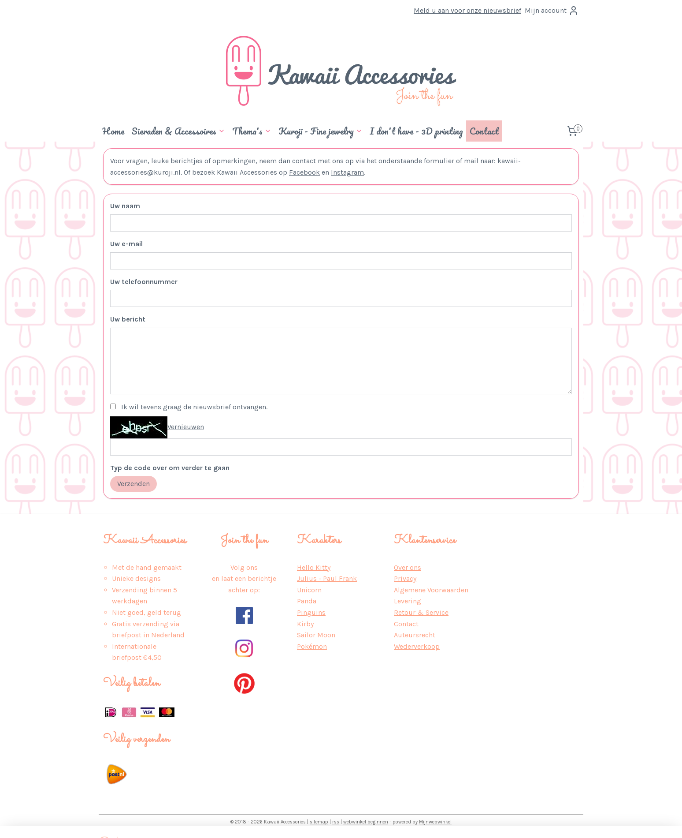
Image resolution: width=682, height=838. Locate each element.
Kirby (305, 624)
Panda (306, 601)
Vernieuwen (185, 427)
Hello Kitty (313, 567)
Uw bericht (127, 319)
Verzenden (133, 483)
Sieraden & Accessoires (178, 130)
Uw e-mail (126, 243)
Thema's (251, 130)
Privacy (405, 578)
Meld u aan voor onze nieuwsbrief (467, 10)
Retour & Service (421, 612)
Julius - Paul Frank (327, 578)
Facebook (304, 172)
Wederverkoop (417, 646)
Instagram (347, 172)
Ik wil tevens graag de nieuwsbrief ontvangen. (194, 407)
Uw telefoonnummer (144, 281)
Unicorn (309, 590)
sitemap (319, 822)
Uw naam (125, 206)
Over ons (407, 567)
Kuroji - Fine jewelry (320, 130)
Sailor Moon (316, 635)
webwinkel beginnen (365, 822)
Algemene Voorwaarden (431, 590)
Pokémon (312, 646)
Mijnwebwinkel (435, 822)
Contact (484, 130)
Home (113, 130)
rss (335, 822)
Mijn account (552, 10)
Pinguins (311, 612)
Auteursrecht (414, 635)
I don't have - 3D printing (416, 130)
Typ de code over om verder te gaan (170, 468)
